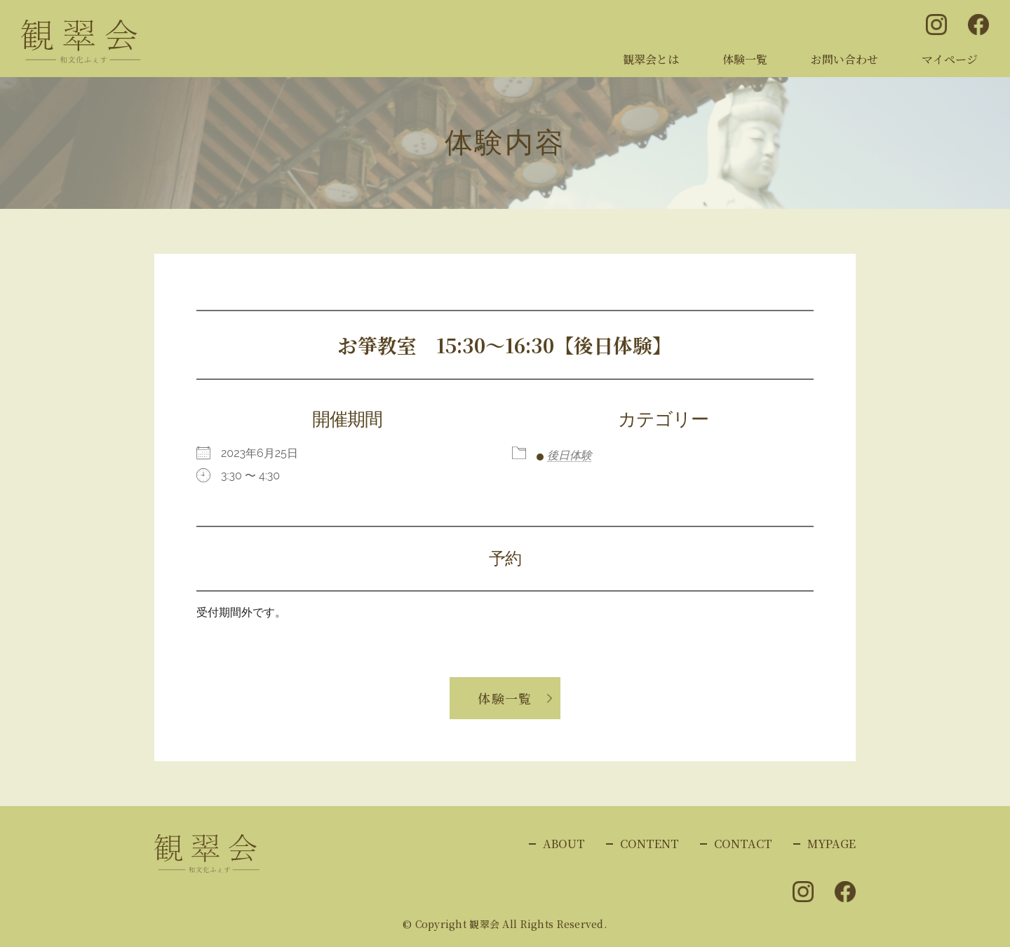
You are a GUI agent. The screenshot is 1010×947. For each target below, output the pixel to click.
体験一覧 (744, 59)
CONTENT (649, 844)
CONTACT (743, 844)
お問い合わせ (844, 59)
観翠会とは (651, 59)
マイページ (950, 59)
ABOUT (564, 844)
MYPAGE (831, 844)
